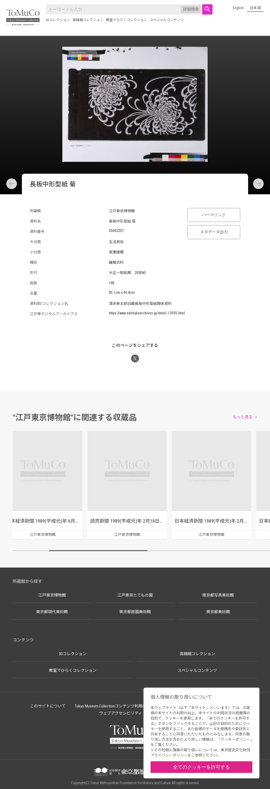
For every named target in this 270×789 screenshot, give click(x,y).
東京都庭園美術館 (135, 612)
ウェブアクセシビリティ (120, 713)
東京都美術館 (218, 612)
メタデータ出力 (214, 232)
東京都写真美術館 (218, 595)
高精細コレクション (88, 20)
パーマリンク (214, 214)
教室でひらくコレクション (126, 20)
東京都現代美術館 (52, 612)
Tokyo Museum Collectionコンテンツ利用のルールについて (124, 706)
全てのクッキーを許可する (201, 767)
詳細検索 (191, 9)
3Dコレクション (58, 20)
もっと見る (243, 417)
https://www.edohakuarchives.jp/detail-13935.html (147, 313)
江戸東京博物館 (52, 595)
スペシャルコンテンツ (167, 20)
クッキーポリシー (235, 739)
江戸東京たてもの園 (135, 595)
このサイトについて (48, 706)
